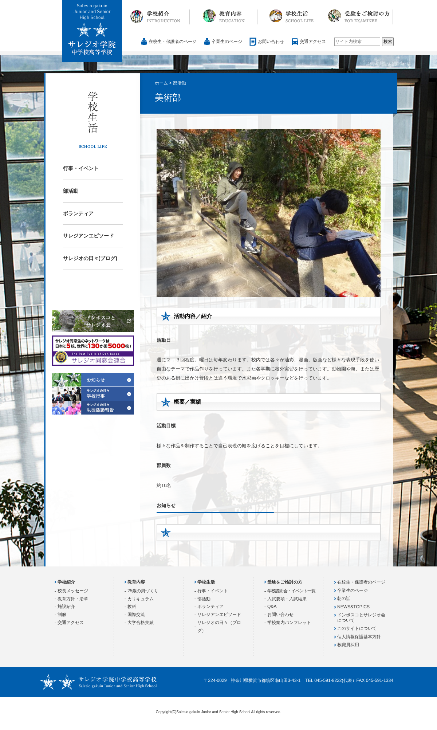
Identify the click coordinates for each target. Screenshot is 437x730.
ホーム (161, 83)
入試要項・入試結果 (287, 598)
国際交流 (136, 614)
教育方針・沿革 (73, 598)
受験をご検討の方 (359, 16)
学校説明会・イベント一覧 (291, 590)
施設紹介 (66, 606)
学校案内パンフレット (289, 622)
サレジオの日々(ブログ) (90, 258)
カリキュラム (140, 598)
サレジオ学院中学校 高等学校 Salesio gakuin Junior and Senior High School (92, 31)
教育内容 (223, 16)
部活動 (70, 191)
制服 (62, 614)
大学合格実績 (140, 622)
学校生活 (291, 16)
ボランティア (78, 213)
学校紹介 (156, 16)
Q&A (272, 606)
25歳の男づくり (142, 590)
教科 (131, 606)
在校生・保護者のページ (173, 41)
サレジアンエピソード (88, 236)
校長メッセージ (73, 590)
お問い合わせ (271, 41)
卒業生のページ (227, 41)
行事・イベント (81, 168)
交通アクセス (313, 41)
